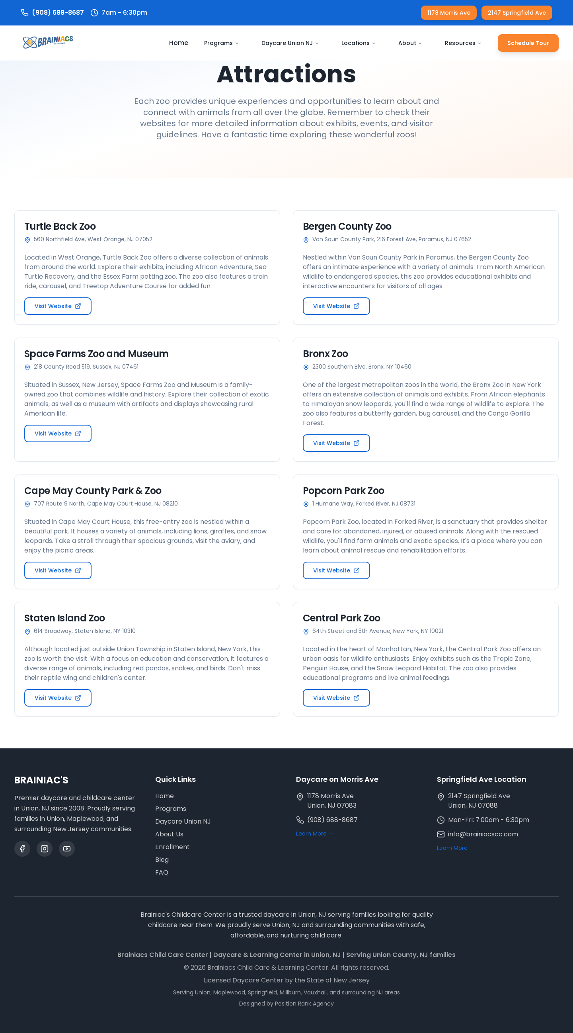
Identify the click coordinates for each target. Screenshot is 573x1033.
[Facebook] (22, 849)
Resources (463, 43)
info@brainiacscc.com (483, 834)
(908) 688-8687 (332, 819)
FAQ (161, 872)
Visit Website (58, 306)
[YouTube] (67, 849)
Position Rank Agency (304, 1004)
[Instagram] (45, 849)
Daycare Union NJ (290, 43)
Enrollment (172, 846)
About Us (169, 834)
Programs (221, 43)
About (410, 43)
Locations (358, 43)
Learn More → (315, 834)
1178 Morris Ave (448, 13)
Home (178, 42)
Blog (162, 859)
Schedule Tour (528, 43)
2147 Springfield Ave (517, 13)
